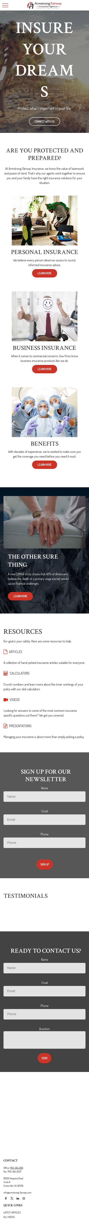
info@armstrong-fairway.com (17, 1192)
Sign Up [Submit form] (44, 864)
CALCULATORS (20, 673)
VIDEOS (15, 699)
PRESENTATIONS (20, 725)
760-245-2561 (16, 1167)
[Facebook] (6, 1198)
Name (44, 788)
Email (44, 811)
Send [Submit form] (44, 1058)
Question (44, 1029)
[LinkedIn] (17, 1198)
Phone (44, 834)
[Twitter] (11, 1198)
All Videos (9, 1217)
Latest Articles (12, 1212)
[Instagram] (23, 1198)
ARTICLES (15, 651)
